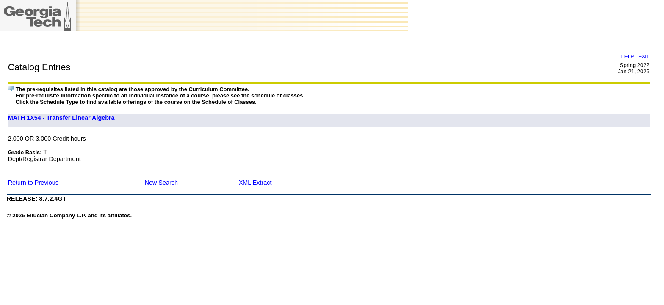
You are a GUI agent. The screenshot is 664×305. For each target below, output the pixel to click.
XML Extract (255, 182)
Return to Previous (33, 182)
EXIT (644, 56)
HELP (627, 56)
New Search (161, 182)
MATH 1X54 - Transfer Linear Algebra (61, 117)
